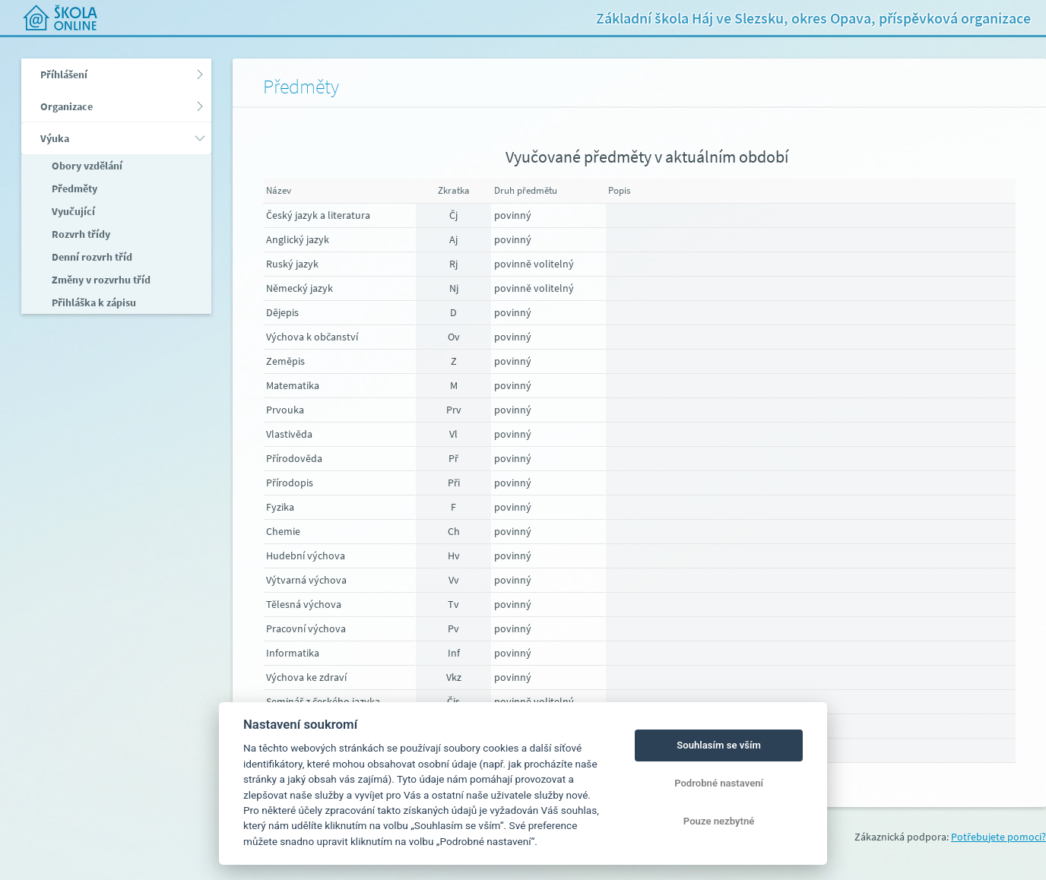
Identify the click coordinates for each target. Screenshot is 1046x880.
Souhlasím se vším (719, 745)
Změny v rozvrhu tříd (100, 279)
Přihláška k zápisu (92, 302)
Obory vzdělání (85, 166)
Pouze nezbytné (719, 821)
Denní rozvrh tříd (90, 257)
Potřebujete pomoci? (998, 837)
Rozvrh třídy (79, 234)
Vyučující (72, 211)
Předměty (73, 188)
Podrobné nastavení (718, 783)
